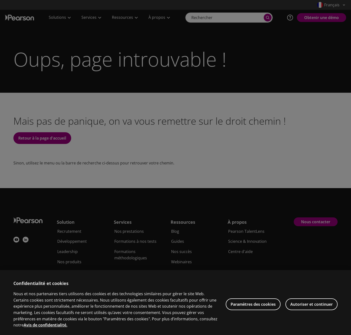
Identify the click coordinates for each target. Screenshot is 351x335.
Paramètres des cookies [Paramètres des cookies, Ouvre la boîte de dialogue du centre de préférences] (253, 311)
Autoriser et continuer (311, 311)
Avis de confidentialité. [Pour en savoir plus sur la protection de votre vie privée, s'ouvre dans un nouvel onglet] (45, 332)
